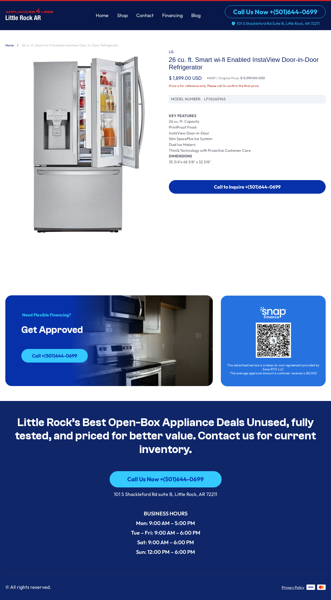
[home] (29, 14)
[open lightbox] (83, 147)
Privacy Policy (293, 587)
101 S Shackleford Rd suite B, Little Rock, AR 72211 (165, 494)
